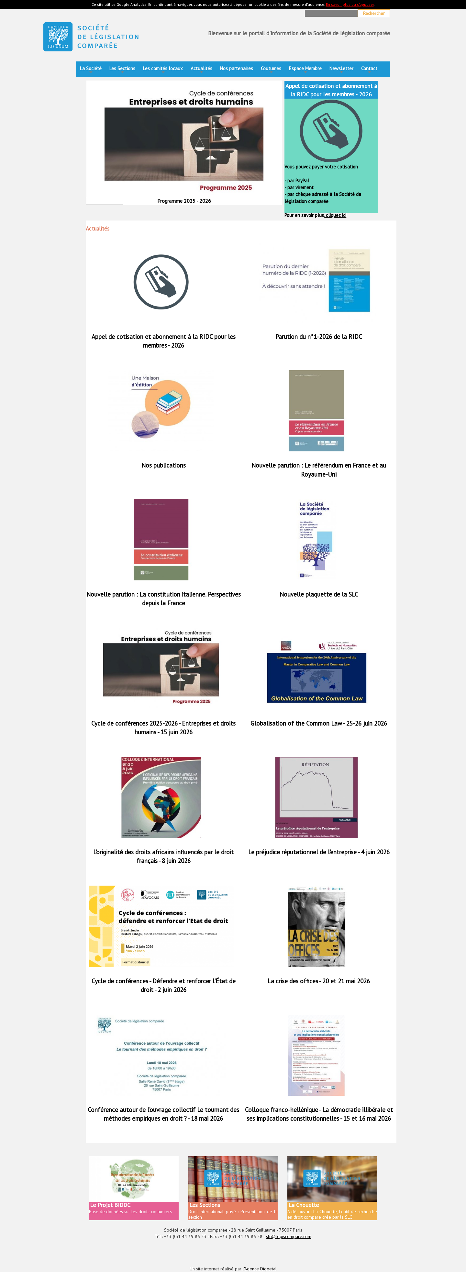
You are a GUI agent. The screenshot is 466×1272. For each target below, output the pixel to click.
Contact (369, 70)
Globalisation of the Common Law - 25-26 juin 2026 (318, 723)
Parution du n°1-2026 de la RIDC (318, 336)
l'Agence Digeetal (260, 1269)
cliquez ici (335, 215)
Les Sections (122, 70)
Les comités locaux (163, 70)
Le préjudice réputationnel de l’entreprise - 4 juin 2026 (319, 852)
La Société (91, 70)
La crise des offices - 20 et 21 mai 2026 (319, 981)
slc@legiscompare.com (288, 1236)
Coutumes (271, 70)
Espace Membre (305, 70)
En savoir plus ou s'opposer (350, 4)
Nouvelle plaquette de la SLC (319, 594)
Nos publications (163, 465)
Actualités (201, 70)
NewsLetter (341, 70)
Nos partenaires (236, 68)
